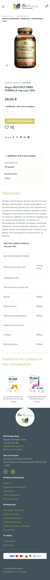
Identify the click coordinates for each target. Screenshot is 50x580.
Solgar (7, 178)
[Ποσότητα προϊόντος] (10, 114)
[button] (11, 391)
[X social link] (17, 137)
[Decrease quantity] (6, 114)
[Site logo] (25, 6)
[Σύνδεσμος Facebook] (13, 137)
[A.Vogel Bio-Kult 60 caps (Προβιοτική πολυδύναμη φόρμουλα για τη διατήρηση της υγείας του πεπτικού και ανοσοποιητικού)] (13, 384)
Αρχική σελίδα (7, 16)
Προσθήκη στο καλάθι (19, 121)
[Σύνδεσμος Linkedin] (25, 137)
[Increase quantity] (13, 114)
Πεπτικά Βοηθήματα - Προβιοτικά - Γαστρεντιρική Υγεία (22, 20)
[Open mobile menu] (3, 6)
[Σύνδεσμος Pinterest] (21, 137)
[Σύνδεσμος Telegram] (28, 137)
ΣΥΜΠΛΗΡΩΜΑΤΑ (22, 16)
